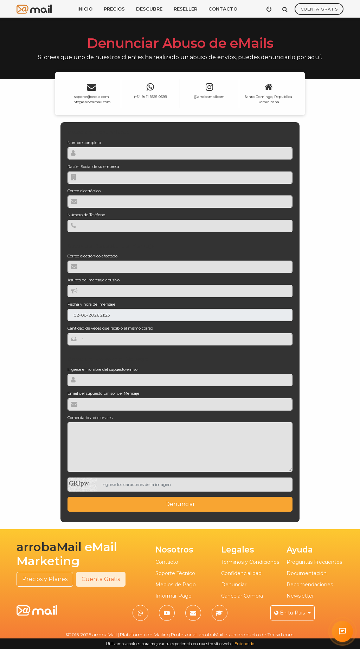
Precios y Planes (45, 579)
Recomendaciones (310, 584)
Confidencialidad (241, 573)
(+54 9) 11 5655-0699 (150, 96)
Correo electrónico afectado (92, 256)
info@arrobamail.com (91, 102)
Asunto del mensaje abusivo (94, 279)
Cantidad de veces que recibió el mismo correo (110, 328)
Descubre (149, 9)
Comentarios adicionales (90, 417)
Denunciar (180, 504)
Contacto (222, 9)
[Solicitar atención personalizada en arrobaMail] (342, 631)
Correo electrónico (84, 190)
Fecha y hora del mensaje (91, 304)
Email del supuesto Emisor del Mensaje (103, 393)
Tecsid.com (281, 634)
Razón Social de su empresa (93, 166)
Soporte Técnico (175, 573)
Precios (114, 9)
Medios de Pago (175, 584)
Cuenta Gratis (319, 9)
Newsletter (300, 596)
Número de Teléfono (86, 214)
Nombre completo (84, 142)
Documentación (307, 573)
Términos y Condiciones (250, 562)
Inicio (84, 9)
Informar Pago (173, 596)
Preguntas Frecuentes (314, 562)
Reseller (185, 9)
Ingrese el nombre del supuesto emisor (103, 369)
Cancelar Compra (242, 596)
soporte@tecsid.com (91, 96)
